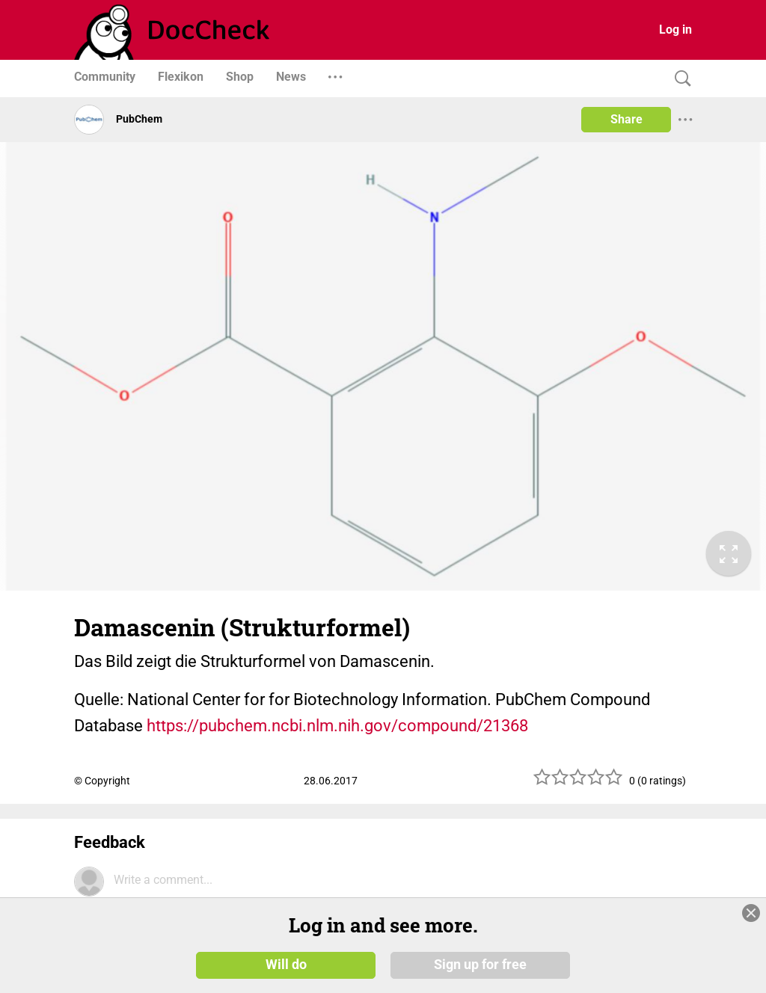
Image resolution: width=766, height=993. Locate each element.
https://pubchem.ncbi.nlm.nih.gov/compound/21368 (337, 725)
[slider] (578, 782)
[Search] (679, 79)
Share (626, 119)
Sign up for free (480, 964)
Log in (675, 29)
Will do (286, 964)
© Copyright (102, 781)
